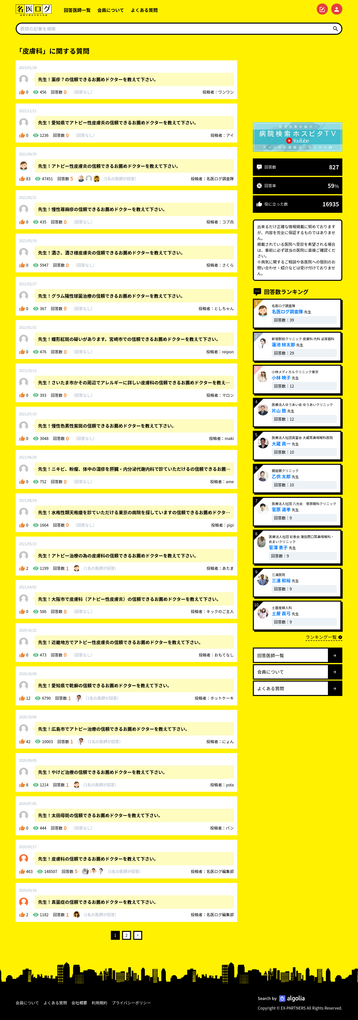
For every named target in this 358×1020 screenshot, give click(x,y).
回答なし (83, 92)
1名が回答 (100, 568)
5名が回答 (120, 179)
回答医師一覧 (77, 10)
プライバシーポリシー (131, 1003)
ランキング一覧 (324, 637)
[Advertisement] (297, 80)
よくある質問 (144, 10)
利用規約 (99, 1003)
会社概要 (79, 1003)
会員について (110, 10)
